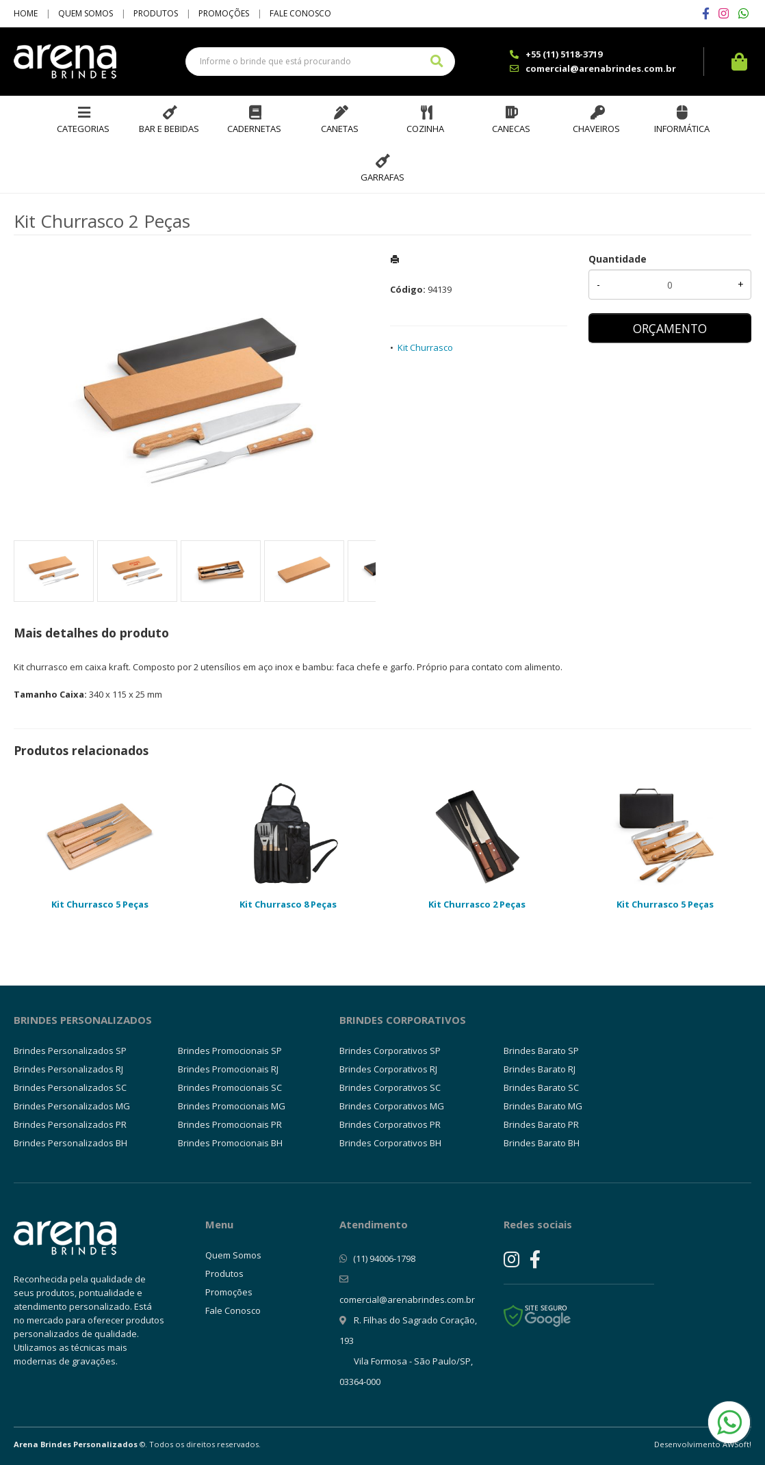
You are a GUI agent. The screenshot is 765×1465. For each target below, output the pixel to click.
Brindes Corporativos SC (390, 1087)
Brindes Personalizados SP (70, 1050)
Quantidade (617, 258)
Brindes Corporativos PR (390, 1124)
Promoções (223, 13)
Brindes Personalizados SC (70, 1087)
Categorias (83, 128)
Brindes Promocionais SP (230, 1050)
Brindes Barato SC (541, 1087)
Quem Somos (85, 13)
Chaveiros (596, 128)
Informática (682, 128)
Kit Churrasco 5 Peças (99, 904)
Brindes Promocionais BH (230, 1143)
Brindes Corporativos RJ (388, 1069)
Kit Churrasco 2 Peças (477, 904)
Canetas (340, 128)
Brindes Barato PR (541, 1124)
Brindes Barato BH (542, 1143)
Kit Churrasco (425, 347)
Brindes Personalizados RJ (68, 1069)
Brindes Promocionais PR (230, 1124)
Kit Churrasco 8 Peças (288, 904)
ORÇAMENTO (670, 328)
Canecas (511, 128)
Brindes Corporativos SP (390, 1050)
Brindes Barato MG (543, 1106)
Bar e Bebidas (169, 128)
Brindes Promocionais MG (231, 1106)
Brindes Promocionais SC (230, 1087)
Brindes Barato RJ (539, 1069)
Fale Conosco (300, 13)
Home (26, 13)
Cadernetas (254, 128)
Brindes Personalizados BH (70, 1143)
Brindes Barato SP (541, 1050)
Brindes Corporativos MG (391, 1106)
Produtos (155, 13)
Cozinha (425, 128)
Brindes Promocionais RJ (228, 1069)
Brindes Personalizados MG (72, 1106)
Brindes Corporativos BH (390, 1143)
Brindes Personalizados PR (70, 1124)
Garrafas (382, 177)
